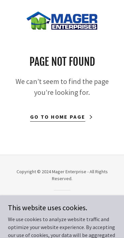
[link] (62, 21)
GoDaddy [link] (74, 202)
